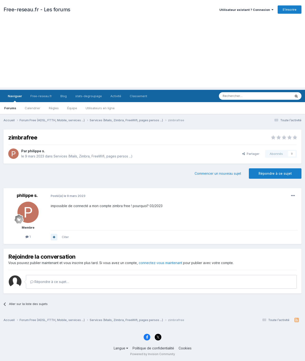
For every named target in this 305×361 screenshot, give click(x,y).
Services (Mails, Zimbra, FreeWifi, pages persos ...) (93, 156)
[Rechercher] (244, 96)
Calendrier (32, 108)
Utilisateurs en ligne (100, 108)
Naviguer (15, 98)
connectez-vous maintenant (160, 263)
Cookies (185, 348)
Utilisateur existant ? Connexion (246, 10)
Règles (54, 108)
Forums (10, 108)
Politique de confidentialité (153, 348)
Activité (115, 96)
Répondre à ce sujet (275, 173)
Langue (121, 348)
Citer (65, 237)
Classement (138, 96)
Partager (250, 154)
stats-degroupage (88, 96)
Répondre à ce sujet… (49, 282)
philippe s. (36, 151)
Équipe (72, 108)
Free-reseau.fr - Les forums (37, 9)
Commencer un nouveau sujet (218, 173)
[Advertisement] (152, 54)
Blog (63, 96)
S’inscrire (290, 9)
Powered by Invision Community (152, 354)
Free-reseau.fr (41, 96)
